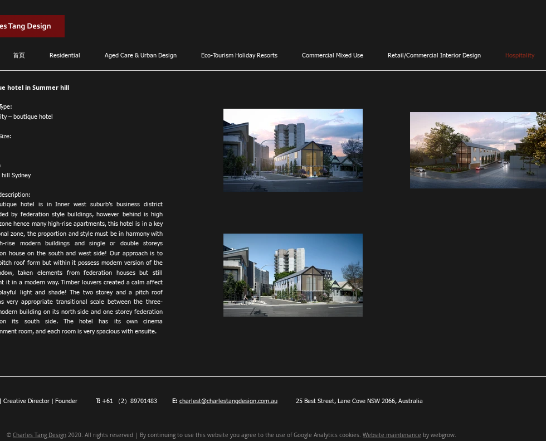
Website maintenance (392, 435)
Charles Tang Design (39, 435)
